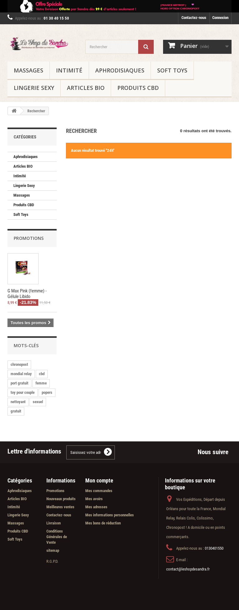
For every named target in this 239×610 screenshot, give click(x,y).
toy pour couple (23, 392)
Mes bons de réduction (103, 523)
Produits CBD (138, 87)
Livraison (53, 523)
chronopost (19, 364)
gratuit (16, 411)
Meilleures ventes (60, 507)
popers (47, 392)
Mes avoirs (94, 498)
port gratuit (19, 383)
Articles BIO (86, 87)
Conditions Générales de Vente (56, 537)
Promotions (29, 238)
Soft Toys (172, 70)
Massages (28, 70)
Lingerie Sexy (34, 87)
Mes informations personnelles (109, 515)
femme (41, 383)
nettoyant (18, 401)
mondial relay (21, 373)
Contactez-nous (193, 17)
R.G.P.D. (52, 561)
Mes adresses (96, 507)
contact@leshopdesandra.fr (188, 569)
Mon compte (99, 480)
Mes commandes (98, 490)
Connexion (220, 17)
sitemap (52, 550)
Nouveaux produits (61, 498)
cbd (42, 373)
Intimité (69, 70)
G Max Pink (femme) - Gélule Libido (27, 293)
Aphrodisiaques (119, 70)
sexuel (38, 401)
